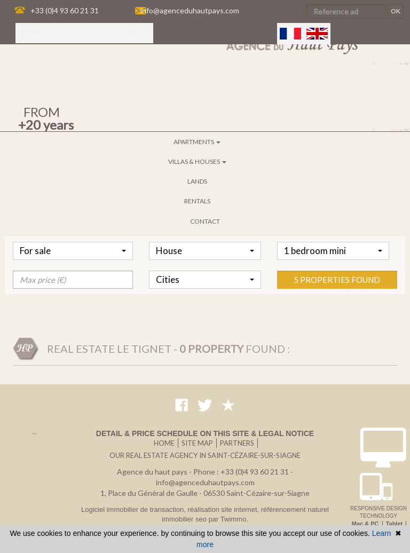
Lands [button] (197, 181)
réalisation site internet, (224, 509)
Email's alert (64, 33)
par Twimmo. (228, 519)
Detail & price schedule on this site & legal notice (205, 433)
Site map (197, 443)
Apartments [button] (197, 142)
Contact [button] (205, 221)
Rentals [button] (197, 201)
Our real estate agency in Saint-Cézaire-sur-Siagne (205, 455)
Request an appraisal (120, 33)
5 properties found (337, 312)
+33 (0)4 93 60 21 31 (64, 10)
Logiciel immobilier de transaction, (134, 509)
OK (395, 11)
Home (29, 32)
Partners (237, 443)
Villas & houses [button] (197, 161)
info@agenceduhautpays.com (189, 10)
